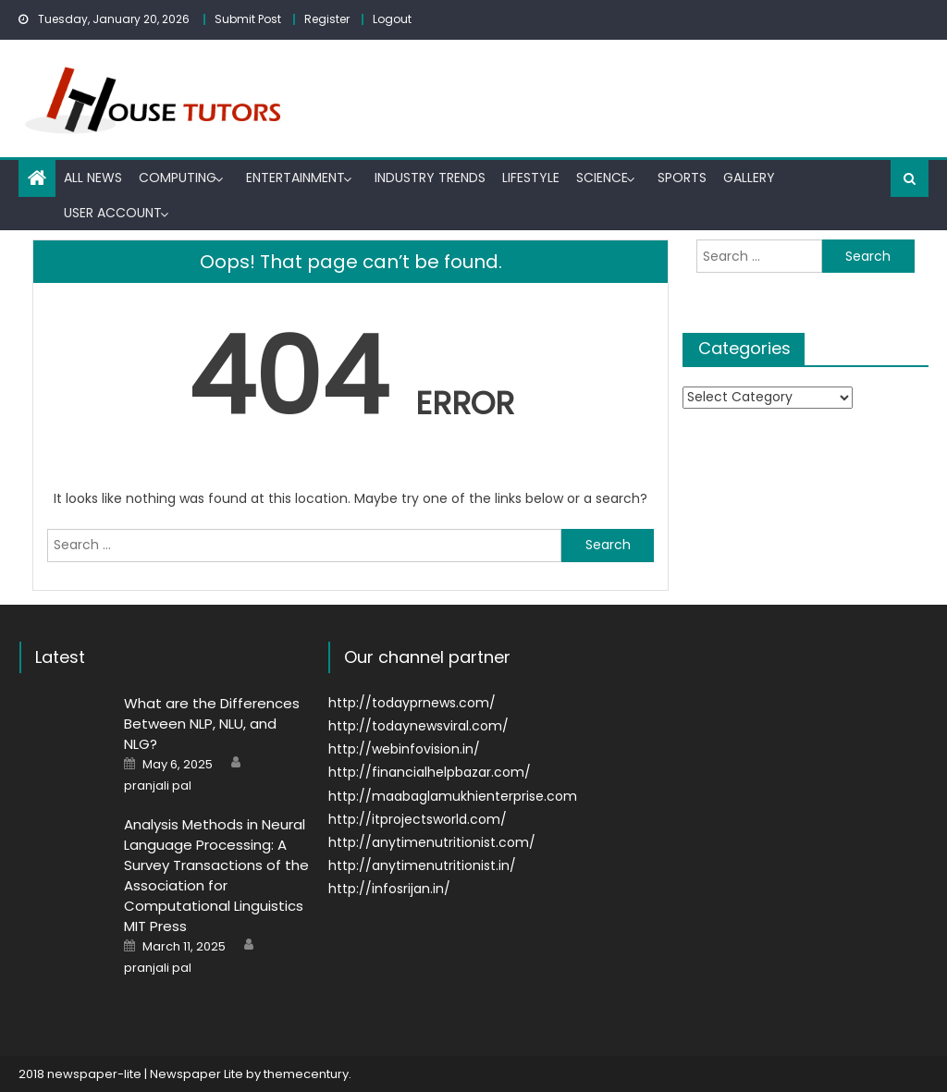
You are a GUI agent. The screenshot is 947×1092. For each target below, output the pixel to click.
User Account (113, 212)
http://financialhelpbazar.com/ (429, 772)
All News (93, 177)
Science (602, 177)
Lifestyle (531, 177)
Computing (177, 177)
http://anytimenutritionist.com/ (431, 842)
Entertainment (295, 177)
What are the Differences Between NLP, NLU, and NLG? (212, 723)
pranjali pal (157, 786)
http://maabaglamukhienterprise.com (452, 796)
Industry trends (430, 177)
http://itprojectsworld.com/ (417, 819)
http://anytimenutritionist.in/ (422, 865)
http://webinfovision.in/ (404, 749)
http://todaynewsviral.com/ (418, 726)
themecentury (306, 1074)
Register (327, 19)
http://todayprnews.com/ (412, 702)
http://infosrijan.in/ (389, 888)
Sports (682, 177)
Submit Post (248, 19)
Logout (392, 19)
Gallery (749, 177)
